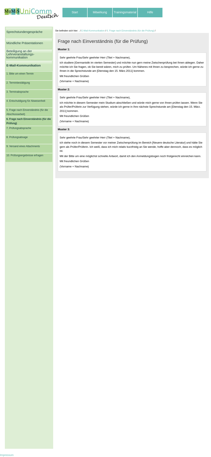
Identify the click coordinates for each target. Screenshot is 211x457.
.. (79, 30)
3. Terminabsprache (17, 91)
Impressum (7, 455)
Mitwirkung (100, 12)
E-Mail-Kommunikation (23, 65)
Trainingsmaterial (125, 12)
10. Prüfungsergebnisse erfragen (24, 155)
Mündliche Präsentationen (24, 43)
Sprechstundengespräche (24, 32)
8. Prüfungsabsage (17, 137)
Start (75, 12)
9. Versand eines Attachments (23, 146)
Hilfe (150, 12)
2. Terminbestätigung (18, 82)
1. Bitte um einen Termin (20, 73)
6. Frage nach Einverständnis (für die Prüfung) (130, 30)
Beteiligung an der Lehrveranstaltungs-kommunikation (20, 54)
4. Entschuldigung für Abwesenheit (25, 100)
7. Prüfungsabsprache (18, 128)
